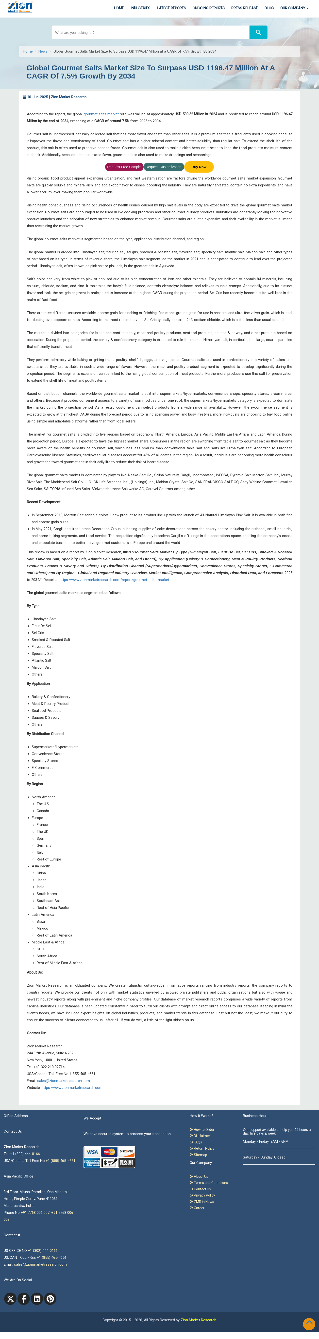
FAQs (196, 1142)
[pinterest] (50, 1299)
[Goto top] (310, 1323)
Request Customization (164, 167)
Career (197, 1208)
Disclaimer (200, 1136)
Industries (140, 8)
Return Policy (202, 1148)
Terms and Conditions (209, 1183)
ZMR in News (202, 1202)
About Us (199, 1177)
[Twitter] (10, 1299)
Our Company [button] (294, 8)
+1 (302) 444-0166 (25, 1154)
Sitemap (198, 1155)
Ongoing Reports (209, 8)
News (43, 51)
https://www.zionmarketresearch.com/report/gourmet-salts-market (114, 580)
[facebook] (23, 1299)
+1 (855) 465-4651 (60, 1161)
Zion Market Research (198, 1320)
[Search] (259, 32)
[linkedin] (37, 1299)
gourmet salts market (101, 114)
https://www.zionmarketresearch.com (72, 1087)
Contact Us (200, 1189)
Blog (269, 8)
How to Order (202, 1130)
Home (119, 8)
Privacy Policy (202, 1195)
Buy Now (199, 167)
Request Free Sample (124, 167)
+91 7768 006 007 (35, 1212)
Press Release (244, 8)
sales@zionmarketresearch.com (63, 1081)
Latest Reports (171, 8)
